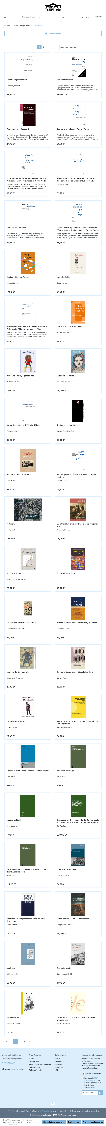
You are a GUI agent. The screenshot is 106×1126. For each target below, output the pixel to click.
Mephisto (11, 968)
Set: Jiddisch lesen (65, 80)
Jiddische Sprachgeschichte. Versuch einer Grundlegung (26, 920)
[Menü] (5, 17)
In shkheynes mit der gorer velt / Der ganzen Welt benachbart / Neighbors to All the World (26, 179)
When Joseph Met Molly (17, 721)
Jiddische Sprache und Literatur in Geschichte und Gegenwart (77, 722)
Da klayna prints (14, 573)
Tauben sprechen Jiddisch (68, 425)
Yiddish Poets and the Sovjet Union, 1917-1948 (77, 622)
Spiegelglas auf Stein (66, 573)
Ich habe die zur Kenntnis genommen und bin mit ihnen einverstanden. (93, 1082)
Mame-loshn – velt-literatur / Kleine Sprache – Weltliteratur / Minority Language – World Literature (27, 327)
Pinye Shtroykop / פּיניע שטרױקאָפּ (20, 376)
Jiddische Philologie (65, 771)
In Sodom (11, 524)
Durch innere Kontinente (67, 376)
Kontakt (31, 1059)
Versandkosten (47, 1111)
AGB (56, 1070)
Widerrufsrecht (34, 1067)
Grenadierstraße (64, 968)
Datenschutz (59, 1064)
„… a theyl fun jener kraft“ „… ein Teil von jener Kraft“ (77, 525)
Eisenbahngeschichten (17, 80)
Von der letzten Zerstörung (19, 474)
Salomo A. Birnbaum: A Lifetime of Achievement (28, 771)
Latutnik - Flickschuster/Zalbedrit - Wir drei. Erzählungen (76, 1018)
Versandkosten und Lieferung (40, 1064)
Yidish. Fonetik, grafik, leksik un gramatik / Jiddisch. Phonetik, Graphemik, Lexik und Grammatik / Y (75, 179)
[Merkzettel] (82, 17)
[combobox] (41, 17)
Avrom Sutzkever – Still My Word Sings (23, 425)
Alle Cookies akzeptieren (93, 1122)
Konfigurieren (73, 1122)
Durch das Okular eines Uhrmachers (73, 919)
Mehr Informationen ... (10, 1124)
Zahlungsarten (34, 1062)
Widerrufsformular (35, 1070)
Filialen (57, 1059)
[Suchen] (63, 17)
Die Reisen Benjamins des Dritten (21, 622)
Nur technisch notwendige (53, 1122)
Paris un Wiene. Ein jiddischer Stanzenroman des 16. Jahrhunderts (26, 870)
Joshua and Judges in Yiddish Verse (73, 129)
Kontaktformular (16, 1069)
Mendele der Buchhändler (18, 672)
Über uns (58, 1062)
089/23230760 (9, 1063)
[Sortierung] (68, 47)
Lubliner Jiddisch (14, 820)
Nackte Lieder (13, 1017)
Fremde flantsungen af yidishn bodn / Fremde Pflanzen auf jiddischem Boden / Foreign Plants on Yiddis (77, 229)
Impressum (59, 1067)
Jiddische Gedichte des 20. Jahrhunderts (75, 672)
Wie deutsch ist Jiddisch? (18, 129)
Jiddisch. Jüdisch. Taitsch (18, 277)
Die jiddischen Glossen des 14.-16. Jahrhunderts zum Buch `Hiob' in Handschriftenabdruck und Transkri (78, 821)
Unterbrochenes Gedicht (68, 869)
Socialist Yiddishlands (16, 228)
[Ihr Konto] (87, 17)
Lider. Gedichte (63, 277)
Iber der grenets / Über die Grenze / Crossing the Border (76, 475)
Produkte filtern (53, 33)
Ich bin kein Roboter (93, 1074)
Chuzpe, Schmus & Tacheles (69, 326)
